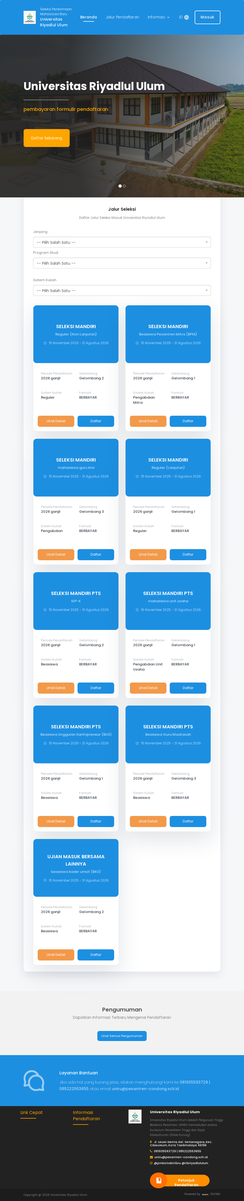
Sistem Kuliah (44, 280)
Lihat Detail (56, 421)
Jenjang (40, 231)
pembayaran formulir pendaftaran (66, 109)
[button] (159, 17)
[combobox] (122, 242)
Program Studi (45, 252)
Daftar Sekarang (46, 138)
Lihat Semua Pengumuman (122, 1036)
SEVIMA (211, 1194)
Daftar (96, 421)
